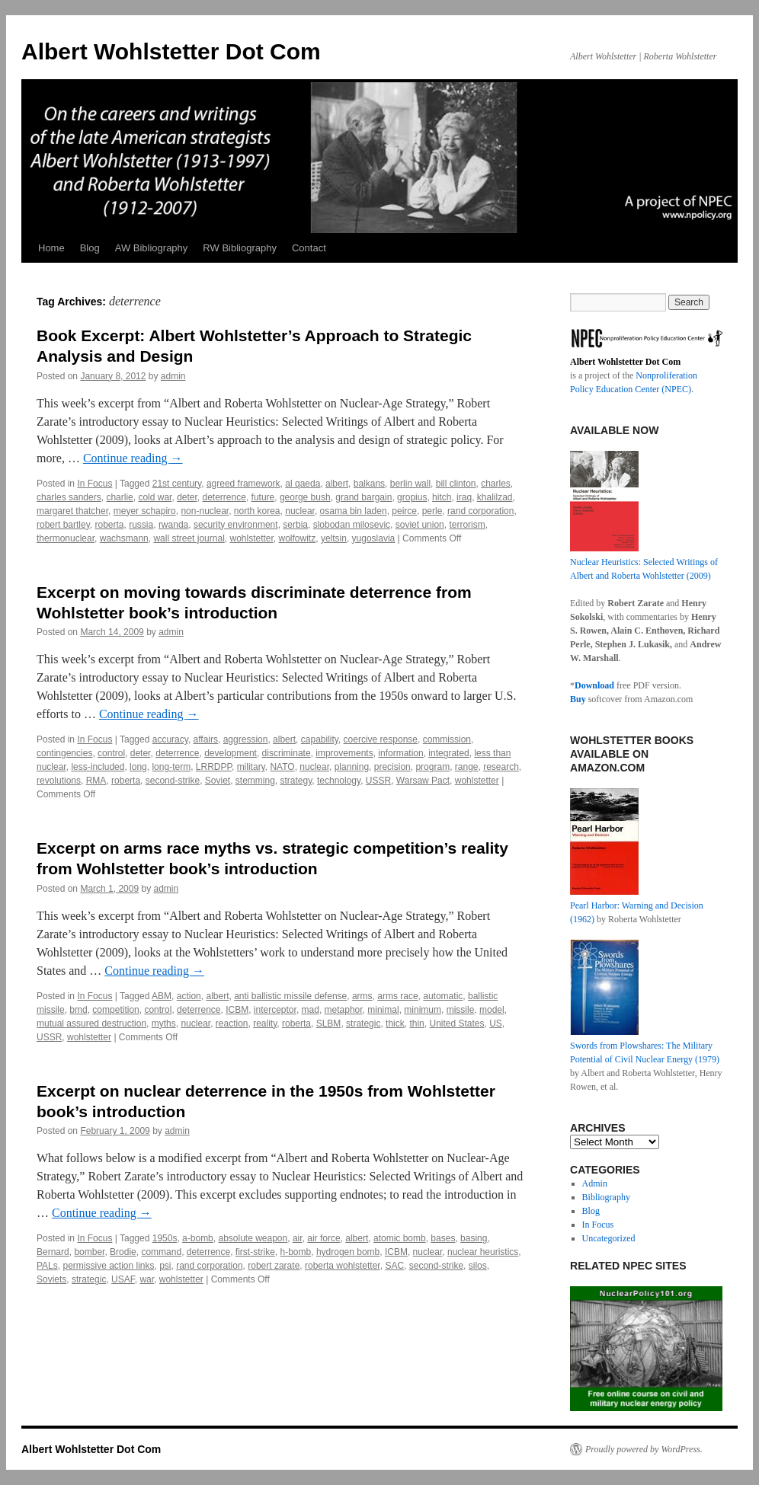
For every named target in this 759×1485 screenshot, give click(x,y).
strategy (296, 780)
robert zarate (273, 1265)
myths (164, 1023)
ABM (161, 996)
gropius (412, 497)
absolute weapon (252, 1238)
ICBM (237, 1009)
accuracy (170, 739)
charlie (119, 497)
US (495, 1023)
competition (115, 1009)
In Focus (94, 483)
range (467, 767)
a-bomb (197, 1238)
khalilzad (495, 497)
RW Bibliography (240, 248)
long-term (171, 767)
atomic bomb (399, 1238)
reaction (232, 1023)
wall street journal (188, 538)
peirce (404, 511)
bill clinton (456, 483)
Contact (309, 248)
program (432, 767)
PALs (47, 1265)
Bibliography (606, 1197)
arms (362, 996)
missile (461, 1009)
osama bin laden (353, 511)
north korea (257, 511)
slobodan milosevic (351, 524)
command (161, 1252)
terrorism (467, 524)
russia (141, 524)
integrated (448, 753)
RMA (96, 780)
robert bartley (63, 524)
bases (443, 1238)
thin (416, 1023)
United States (456, 1023)
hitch (441, 497)
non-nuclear (205, 511)
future (263, 497)
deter (187, 497)
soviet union (420, 524)
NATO (282, 767)
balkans (369, 483)
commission (447, 739)
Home (51, 248)
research (501, 767)
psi (165, 1265)
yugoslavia (374, 538)
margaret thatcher (72, 511)
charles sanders (69, 497)
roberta (108, 524)
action (189, 996)
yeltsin (334, 538)
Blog (90, 248)
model (491, 1009)
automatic (443, 996)
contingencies (64, 753)
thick (395, 1023)
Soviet (217, 780)
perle (432, 511)
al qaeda (302, 483)
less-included (97, 767)
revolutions (59, 780)
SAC (394, 1265)
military (251, 767)
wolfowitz (297, 538)
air (298, 1238)
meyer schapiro (145, 511)
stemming (255, 780)
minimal (383, 1009)
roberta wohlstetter (342, 1265)
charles (496, 483)
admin (173, 376)
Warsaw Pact (423, 780)
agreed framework (243, 483)
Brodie (123, 1252)
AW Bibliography (151, 248)
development (230, 753)
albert (336, 483)
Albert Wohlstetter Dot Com (171, 51)
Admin (594, 1183)
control (111, 753)
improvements (344, 753)
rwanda (173, 524)
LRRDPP (214, 767)
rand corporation (480, 511)
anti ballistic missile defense (290, 996)
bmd (78, 1009)
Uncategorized (609, 1238)
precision (392, 767)
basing (473, 1238)
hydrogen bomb (348, 1252)
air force (323, 1238)
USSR (378, 780)
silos (478, 1265)
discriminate (286, 753)
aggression (245, 739)
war (146, 1279)
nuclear (300, 511)
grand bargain (363, 497)
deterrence (224, 497)
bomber (89, 1252)
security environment (236, 524)
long (138, 767)
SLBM (328, 1023)
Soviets (51, 1279)
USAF (123, 1279)
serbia (295, 524)
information (400, 753)
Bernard (53, 1252)
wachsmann (124, 538)
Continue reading (133, 458)
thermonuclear (65, 538)
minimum (422, 1009)
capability (319, 739)
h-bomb (296, 1252)
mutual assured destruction (91, 1023)
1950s (165, 1238)
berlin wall (410, 483)
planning (352, 767)
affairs (206, 739)
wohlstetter (251, 538)
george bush (305, 497)
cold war (154, 497)
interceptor (275, 1009)
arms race (397, 996)
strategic (363, 1023)
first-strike (255, 1252)
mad (310, 1009)
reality (265, 1023)
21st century (176, 483)
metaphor (344, 1009)
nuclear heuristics (482, 1252)
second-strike (173, 780)
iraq (464, 497)
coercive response (381, 739)
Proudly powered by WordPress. (644, 1449)
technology (338, 780)
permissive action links (108, 1265)
